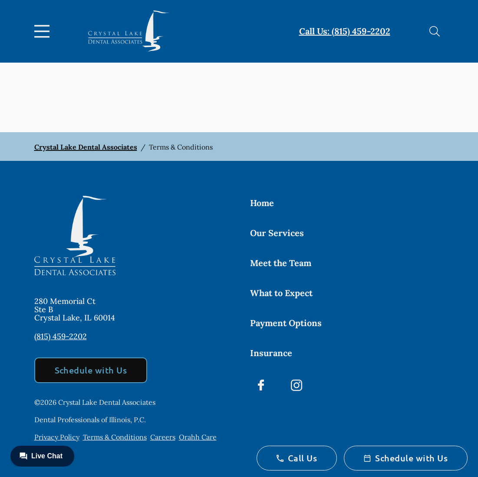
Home (262, 202)
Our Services (277, 232)
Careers (162, 437)
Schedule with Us (91, 370)
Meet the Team (280, 262)
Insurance (271, 352)
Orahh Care (198, 437)
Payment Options (286, 322)
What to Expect (281, 292)
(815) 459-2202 (60, 336)
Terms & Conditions (115, 437)
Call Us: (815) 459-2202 (344, 31)
